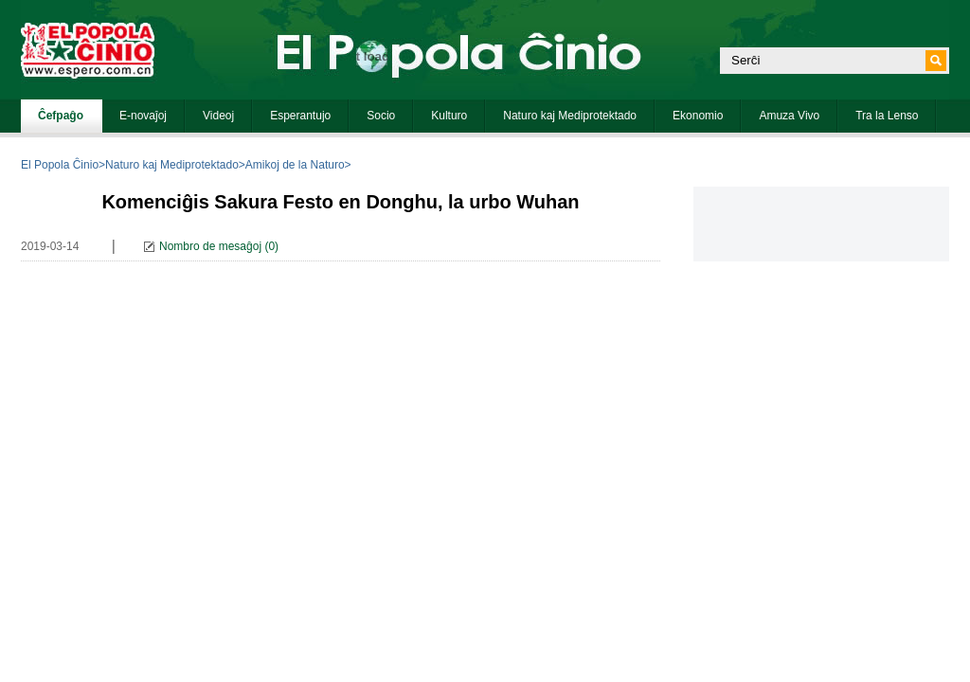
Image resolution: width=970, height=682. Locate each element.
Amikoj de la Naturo (295, 164)
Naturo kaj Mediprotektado (172, 164)
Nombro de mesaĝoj (210, 246)
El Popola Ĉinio (60, 164)
